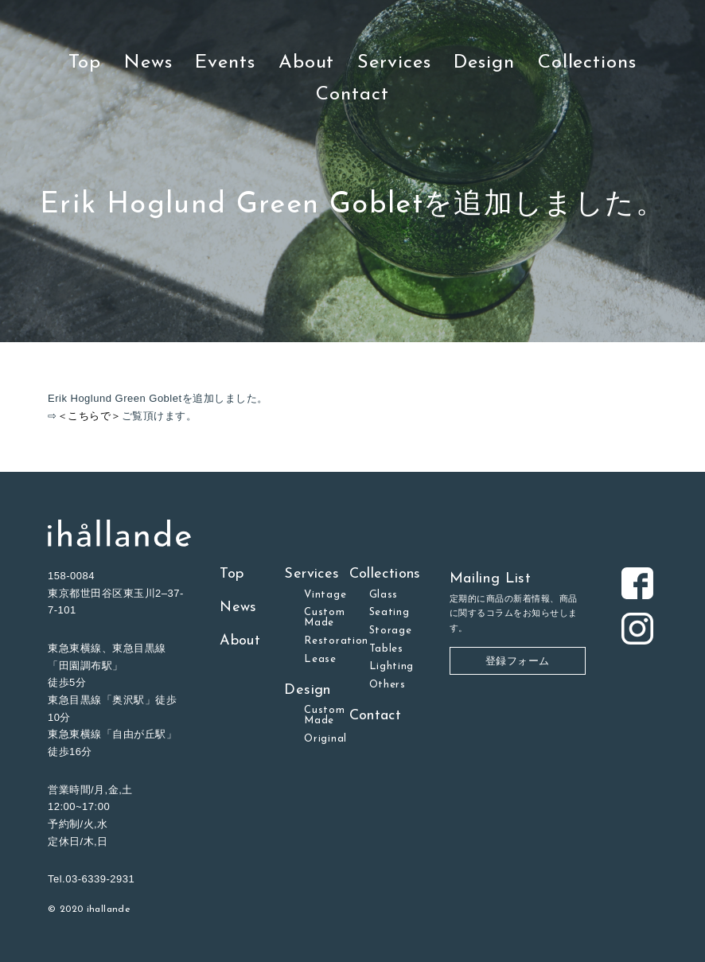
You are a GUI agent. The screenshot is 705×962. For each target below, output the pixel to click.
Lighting (391, 666)
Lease (320, 659)
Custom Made (324, 617)
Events (225, 62)
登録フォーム (517, 661)
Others (387, 685)
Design (484, 62)
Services (393, 62)
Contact (352, 94)
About (306, 62)
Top (84, 62)
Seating (389, 612)
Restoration (336, 641)
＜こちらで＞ (89, 416)
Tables (386, 649)
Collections (587, 62)
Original (325, 739)
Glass (383, 595)
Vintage (325, 595)
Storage (390, 630)
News (148, 62)
